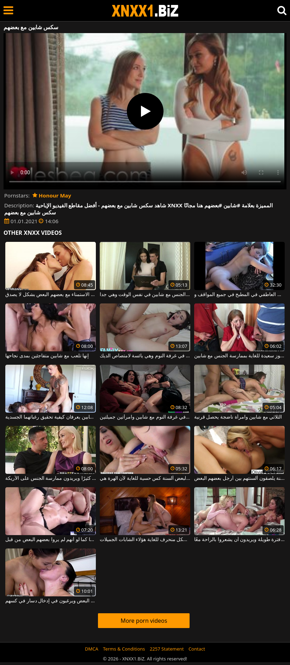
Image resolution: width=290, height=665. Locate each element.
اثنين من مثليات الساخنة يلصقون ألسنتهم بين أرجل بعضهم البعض (239, 478)
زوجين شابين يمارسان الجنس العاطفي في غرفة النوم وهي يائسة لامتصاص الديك (145, 356)
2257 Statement (167, 649)
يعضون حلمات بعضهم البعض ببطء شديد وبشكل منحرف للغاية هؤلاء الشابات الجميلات (145, 539)
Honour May (51, 195)
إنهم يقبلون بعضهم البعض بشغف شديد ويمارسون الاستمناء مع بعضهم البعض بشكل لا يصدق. (50, 294)
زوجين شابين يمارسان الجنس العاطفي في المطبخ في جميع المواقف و (239, 294)
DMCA (91, 649)
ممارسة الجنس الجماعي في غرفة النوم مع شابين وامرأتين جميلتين (145, 417)
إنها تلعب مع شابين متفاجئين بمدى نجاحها (47, 356)
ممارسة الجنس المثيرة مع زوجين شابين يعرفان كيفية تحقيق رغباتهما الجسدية (50, 417)
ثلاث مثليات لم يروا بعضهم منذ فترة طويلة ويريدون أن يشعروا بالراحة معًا (239, 539)
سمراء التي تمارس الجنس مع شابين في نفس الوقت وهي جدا (145, 294)
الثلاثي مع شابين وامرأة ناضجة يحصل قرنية (238, 417)
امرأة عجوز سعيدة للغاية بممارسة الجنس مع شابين (239, 356)
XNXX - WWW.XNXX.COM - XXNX (145, 11)
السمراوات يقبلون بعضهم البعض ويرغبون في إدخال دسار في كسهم (50, 601)
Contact (197, 649)
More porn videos (144, 621)
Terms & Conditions (124, 649)
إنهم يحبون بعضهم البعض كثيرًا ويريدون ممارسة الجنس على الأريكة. (50, 478)
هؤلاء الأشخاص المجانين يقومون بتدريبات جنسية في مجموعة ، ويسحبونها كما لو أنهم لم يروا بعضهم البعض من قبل (50, 539)
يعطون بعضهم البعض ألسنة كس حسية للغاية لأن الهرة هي (145, 478)
